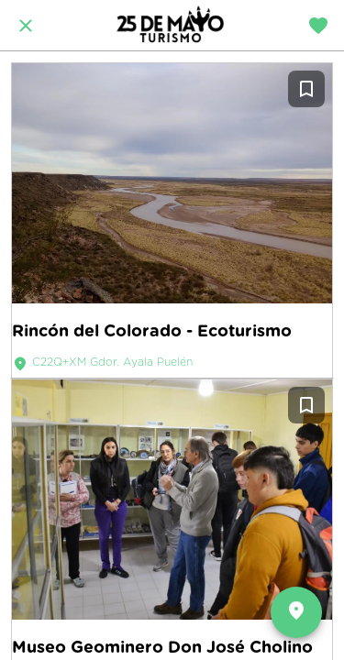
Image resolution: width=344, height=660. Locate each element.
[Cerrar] (26, 26)
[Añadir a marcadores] (306, 89)
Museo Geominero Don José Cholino (162, 646)
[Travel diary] (318, 26)
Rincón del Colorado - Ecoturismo (152, 330)
